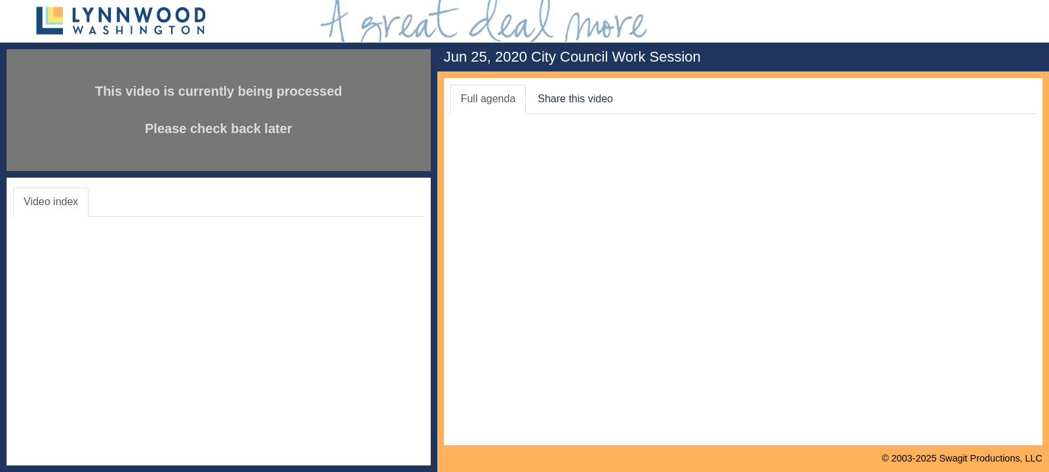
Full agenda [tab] (488, 98)
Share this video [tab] (575, 98)
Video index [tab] (51, 201)
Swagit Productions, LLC (990, 458)
